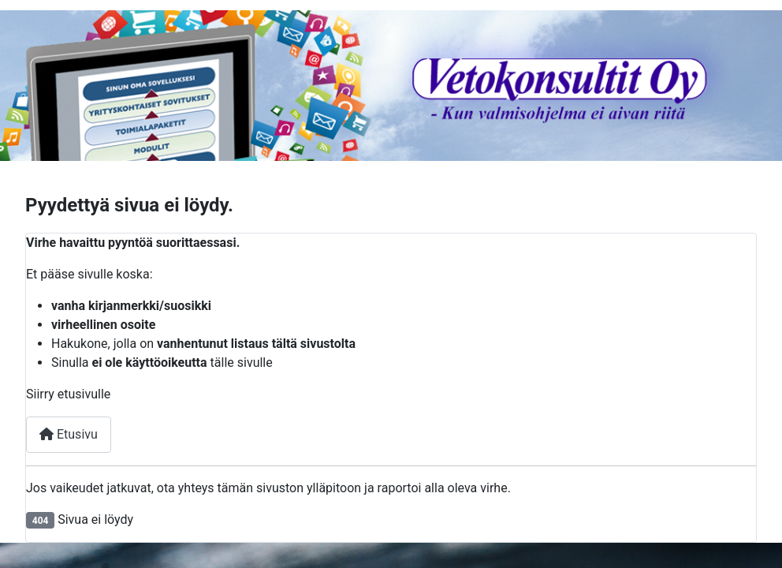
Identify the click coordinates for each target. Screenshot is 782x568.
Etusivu (68, 434)
